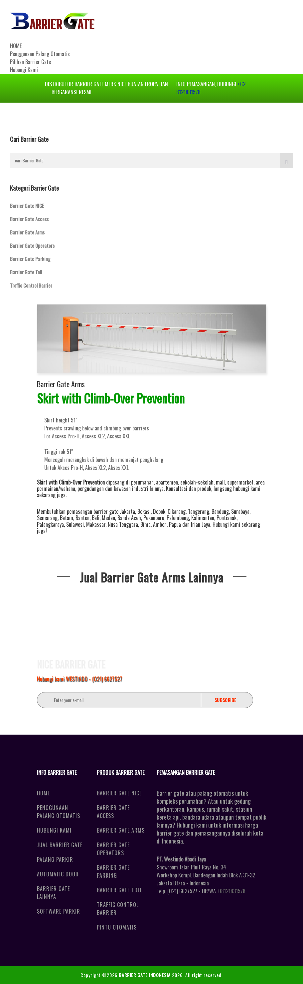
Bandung (220, 511)
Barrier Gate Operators (32, 245)
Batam (66, 518)
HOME (16, 46)
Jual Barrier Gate (59, 845)
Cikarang (177, 511)
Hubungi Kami (24, 70)
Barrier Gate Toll (26, 272)
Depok (159, 511)
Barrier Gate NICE (27, 205)
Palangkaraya (50, 524)
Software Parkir (58, 911)
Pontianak (226, 518)
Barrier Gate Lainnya (53, 893)
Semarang (47, 518)
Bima (145, 524)
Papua (175, 524)
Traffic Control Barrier (31, 285)
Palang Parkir (55, 859)
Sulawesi (75, 524)
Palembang (178, 518)
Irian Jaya (200, 524)
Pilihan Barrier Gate (30, 62)
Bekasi (144, 511)
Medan (108, 518)
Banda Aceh (129, 518)
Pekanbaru (153, 518)
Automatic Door (58, 874)
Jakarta (127, 511)
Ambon (160, 524)
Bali (95, 518)
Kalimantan (202, 518)
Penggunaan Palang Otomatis (40, 54)
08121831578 (231, 891)
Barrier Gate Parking (30, 258)
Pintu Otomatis (117, 927)
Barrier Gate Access (29, 219)
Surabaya (240, 511)
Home (43, 793)
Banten (82, 518)
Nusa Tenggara (123, 524)
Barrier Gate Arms (27, 232)
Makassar (95, 524)
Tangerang (198, 511)
